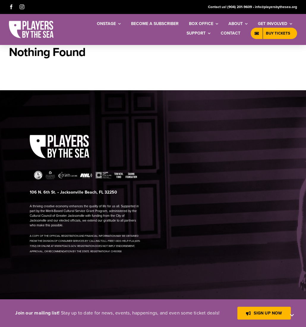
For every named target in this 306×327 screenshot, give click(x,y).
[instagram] (22, 6)
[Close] (292, 315)
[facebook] (11, 6)
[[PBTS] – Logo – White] (31, 23)
